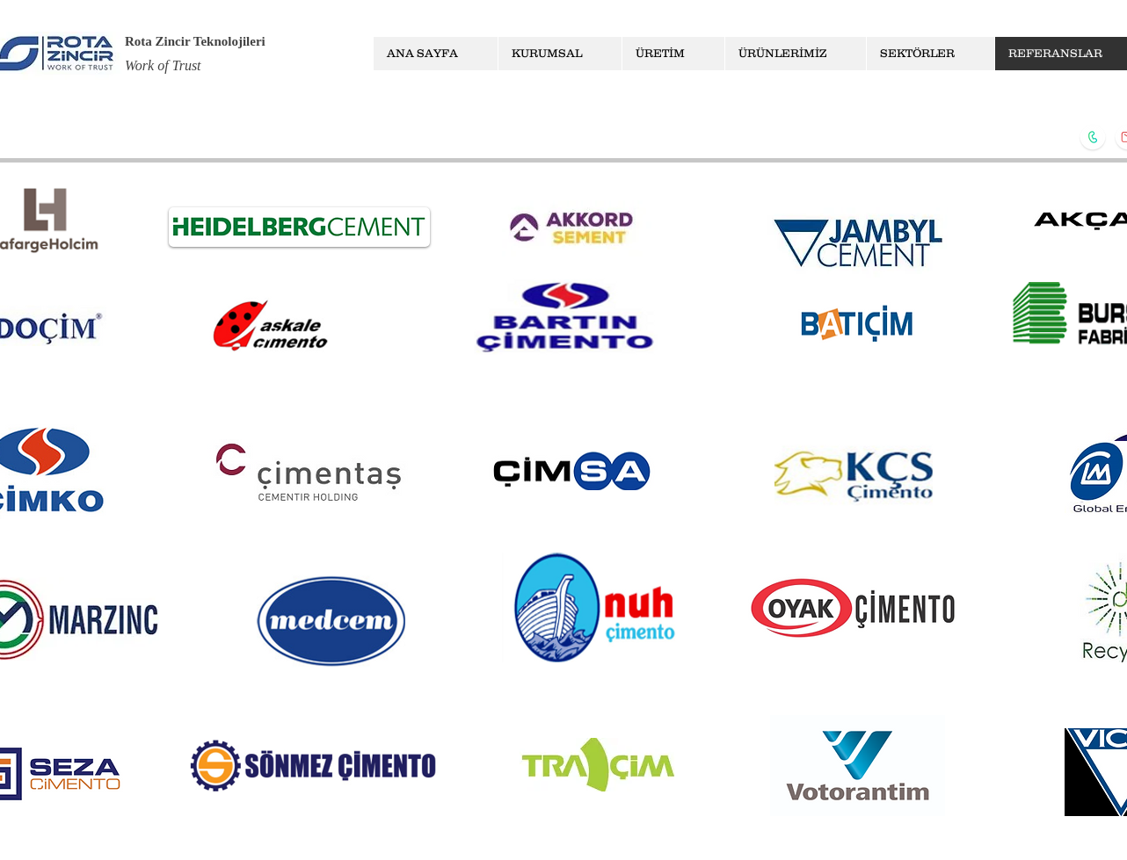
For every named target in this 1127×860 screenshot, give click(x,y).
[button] (560, 53)
